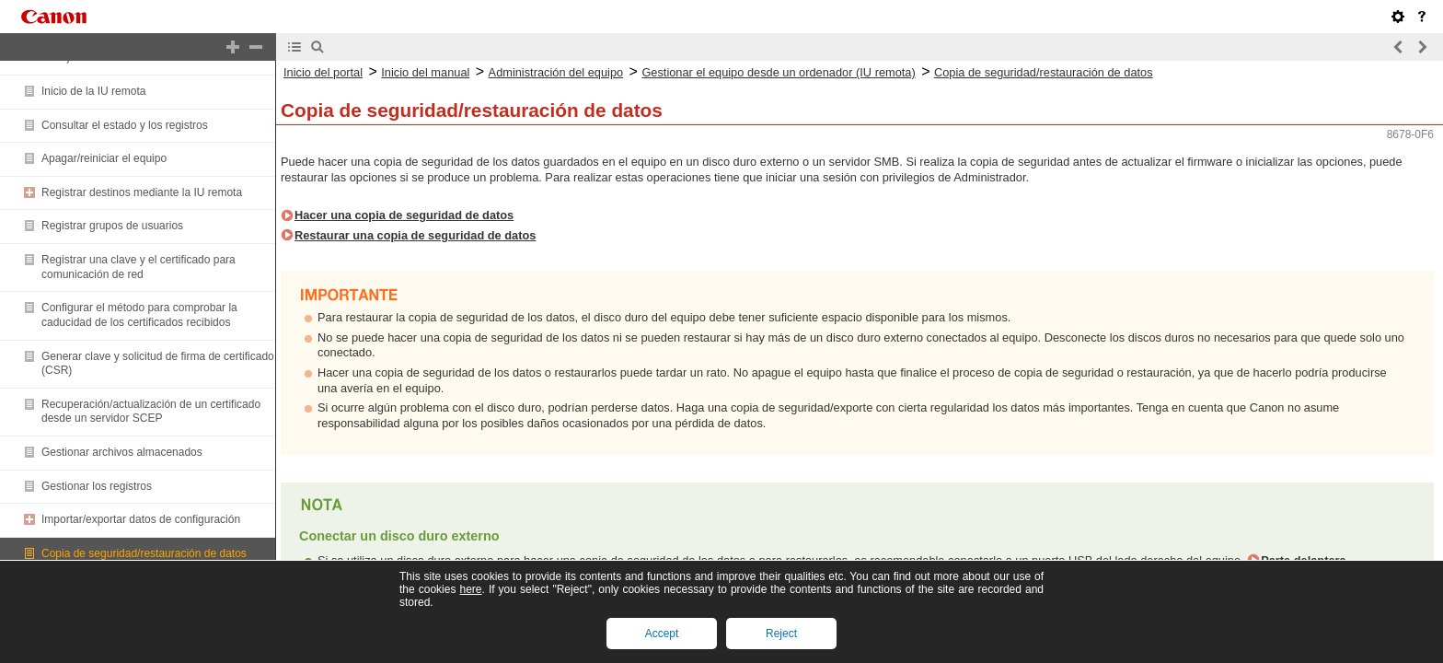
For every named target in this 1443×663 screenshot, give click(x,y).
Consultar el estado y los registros (124, 125)
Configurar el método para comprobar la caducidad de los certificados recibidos (139, 315)
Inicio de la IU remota (93, 91)
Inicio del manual (425, 72)
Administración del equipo (556, 72)
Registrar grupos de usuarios (112, 225)
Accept (662, 633)
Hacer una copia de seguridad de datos (404, 215)
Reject (781, 633)
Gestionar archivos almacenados (121, 452)
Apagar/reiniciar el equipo (104, 158)
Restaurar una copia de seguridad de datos (415, 235)
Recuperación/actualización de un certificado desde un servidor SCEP (150, 411)
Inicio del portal (323, 72)
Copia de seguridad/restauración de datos (144, 553)
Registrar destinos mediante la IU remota (141, 192)
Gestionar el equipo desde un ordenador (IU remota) (778, 72)
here (470, 589)
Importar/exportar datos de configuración (140, 519)
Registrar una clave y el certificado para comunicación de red (138, 267)
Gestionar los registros (96, 486)
